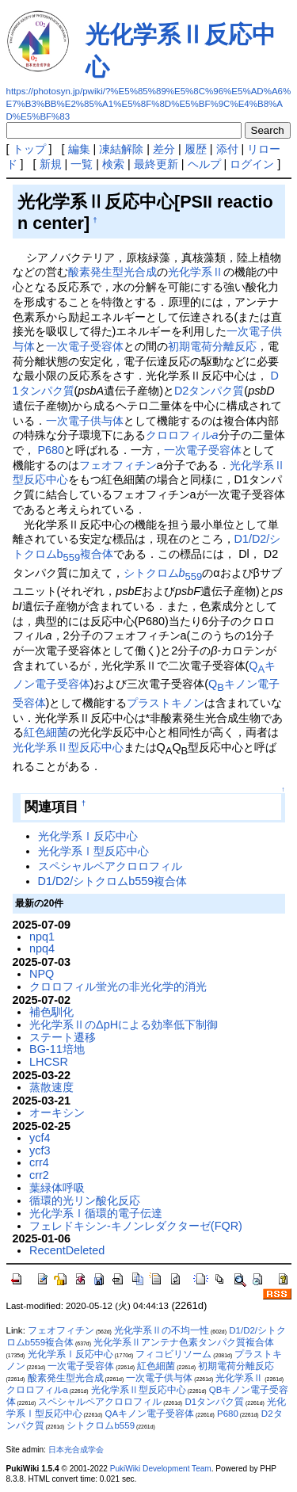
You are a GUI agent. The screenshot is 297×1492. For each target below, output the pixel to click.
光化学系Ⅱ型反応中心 (68, 747)
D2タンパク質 (209, 390)
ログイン (252, 164)
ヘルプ (204, 164)
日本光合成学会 (76, 1449)
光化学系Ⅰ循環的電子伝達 (95, 1213)
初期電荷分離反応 (212, 346)
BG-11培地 (57, 1049)
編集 (79, 149)
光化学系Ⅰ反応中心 (88, 836)
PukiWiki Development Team (160, 1468)
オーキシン (57, 1112)
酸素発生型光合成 (112, 271)
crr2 (39, 1175)
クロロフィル (182, 435)
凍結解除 (121, 149)
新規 (51, 164)
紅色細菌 (46, 732)
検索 (113, 164)
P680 (51, 450)
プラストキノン (165, 702)
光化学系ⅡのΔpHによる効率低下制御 (123, 1024)
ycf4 (39, 1137)
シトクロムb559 (101, 1425)
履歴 (196, 149)
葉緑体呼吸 (57, 1187)
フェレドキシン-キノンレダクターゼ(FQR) (135, 1225)
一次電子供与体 (85, 420)
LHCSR (48, 1061)
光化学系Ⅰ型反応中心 (93, 851)
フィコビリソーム (173, 1354)
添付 (227, 149)
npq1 (42, 936)
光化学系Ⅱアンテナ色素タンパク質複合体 (183, 1342)
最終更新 (156, 164)
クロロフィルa (37, 1390)
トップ (29, 149)
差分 (164, 149)
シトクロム (163, 573)
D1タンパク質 (214, 1401)
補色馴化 (51, 1011)
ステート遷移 (62, 1037)
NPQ (41, 973)
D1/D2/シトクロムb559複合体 (113, 881)
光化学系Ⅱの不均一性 (161, 1330)
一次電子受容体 (85, 346)
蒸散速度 (51, 1087)
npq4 (42, 948)
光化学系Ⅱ (195, 271)
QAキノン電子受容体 (149, 1413)
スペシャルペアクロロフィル (110, 866)
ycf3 (39, 1150)
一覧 (81, 164)
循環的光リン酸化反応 (84, 1200)
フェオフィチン (118, 465)
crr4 (39, 1162)
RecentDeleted (67, 1250)
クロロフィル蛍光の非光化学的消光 (118, 986)
